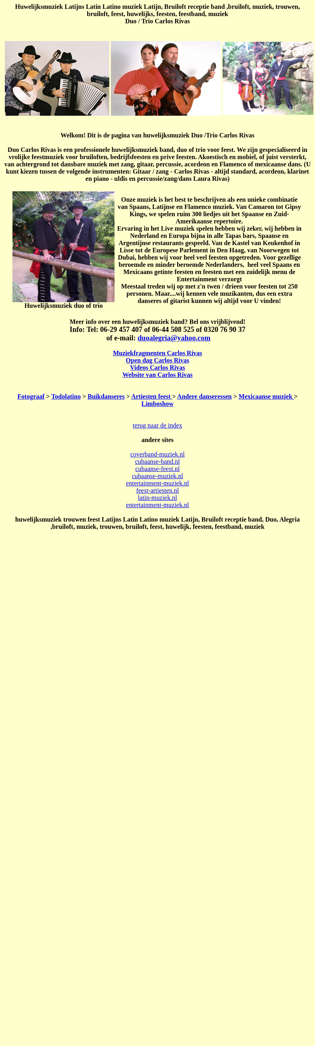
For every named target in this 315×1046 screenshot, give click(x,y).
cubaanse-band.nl (157, 461)
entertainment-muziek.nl (157, 483)
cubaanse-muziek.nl (157, 476)
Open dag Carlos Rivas (157, 360)
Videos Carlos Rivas (157, 367)
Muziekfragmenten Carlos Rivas (157, 353)
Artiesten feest (151, 396)
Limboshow (157, 403)
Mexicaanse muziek (266, 396)
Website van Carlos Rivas (158, 374)
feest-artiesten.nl (157, 490)
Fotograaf (31, 396)
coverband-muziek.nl (157, 454)
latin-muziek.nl (157, 497)
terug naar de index (157, 425)
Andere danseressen (204, 396)
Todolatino (66, 396)
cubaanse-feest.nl (157, 468)
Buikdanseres (106, 396)
